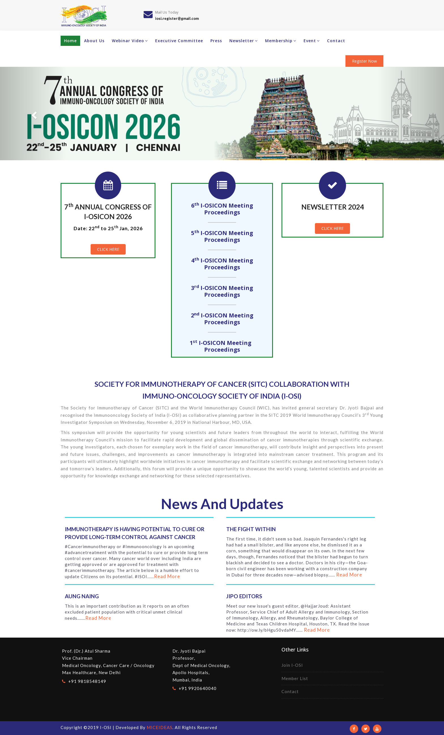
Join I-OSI (292, 665)
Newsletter (243, 40)
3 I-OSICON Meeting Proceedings (222, 293)
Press (216, 40)
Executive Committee (179, 40)
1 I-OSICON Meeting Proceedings (222, 347)
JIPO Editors (244, 596)
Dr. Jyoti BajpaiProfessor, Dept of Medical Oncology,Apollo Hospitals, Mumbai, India (201, 665)
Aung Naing (82, 596)
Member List (294, 678)
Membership (280, 40)
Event (312, 40)
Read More (167, 576)
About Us (94, 40)
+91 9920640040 (198, 688)
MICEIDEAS (159, 727)
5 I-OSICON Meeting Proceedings (222, 238)
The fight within (251, 529)
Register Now (364, 61)
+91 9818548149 (87, 681)
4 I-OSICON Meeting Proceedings (222, 265)
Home (70, 40)
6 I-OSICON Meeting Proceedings (222, 210)
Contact (336, 40)
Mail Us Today (166, 12)
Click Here (107, 249)
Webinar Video (130, 40)
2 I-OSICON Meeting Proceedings (222, 320)
